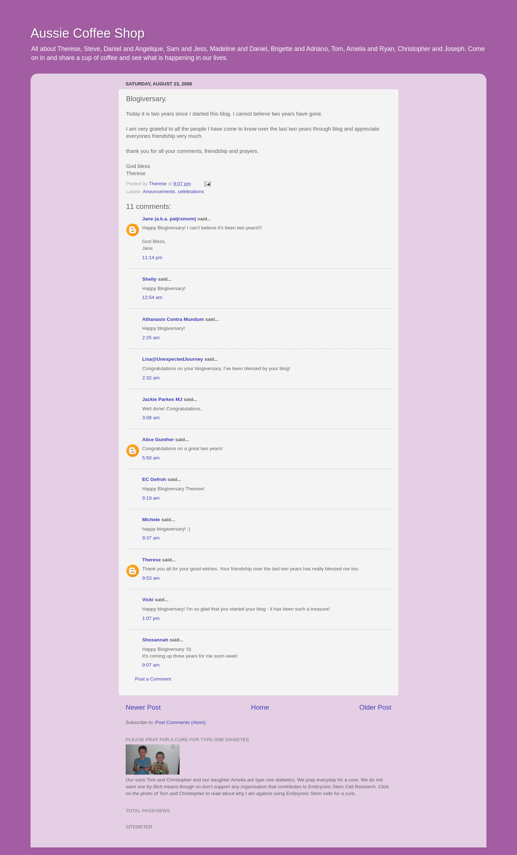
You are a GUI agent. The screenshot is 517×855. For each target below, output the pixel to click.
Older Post (375, 707)
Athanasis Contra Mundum (173, 319)
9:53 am (151, 578)
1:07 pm (151, 618)
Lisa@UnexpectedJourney (172, 359)
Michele (151, 519)
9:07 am (151, 665)
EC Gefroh (154, 479)
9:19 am (151, 498)
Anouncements (159, 191)
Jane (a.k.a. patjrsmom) (169, 218)
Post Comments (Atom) (180, 722)
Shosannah (155, 640)
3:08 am (151, 417)
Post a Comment (153, 679)
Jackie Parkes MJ (162, 399)
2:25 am (151, 337)
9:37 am (151, 538)
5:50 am (151, 458)
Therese (151, 559)
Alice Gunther (158, 439)
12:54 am (152, 297)
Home (260, 707)
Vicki (147, 599)
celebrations (191, 191)
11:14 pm (152, 257)
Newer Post (143, 707)
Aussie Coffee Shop (88, 33)
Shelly (149, 279)
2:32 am (151, 377)
